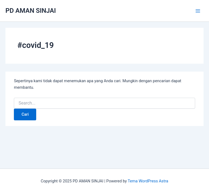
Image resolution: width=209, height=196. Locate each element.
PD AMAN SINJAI (30, 10)
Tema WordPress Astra (148, 181)
